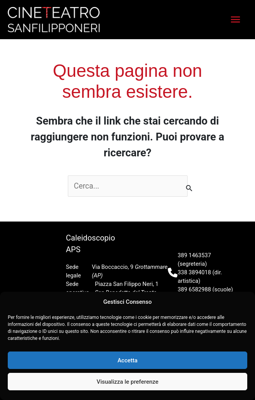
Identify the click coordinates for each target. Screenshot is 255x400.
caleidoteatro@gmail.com (210, 289)
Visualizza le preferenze (127, 381)
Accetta (127, 360)
